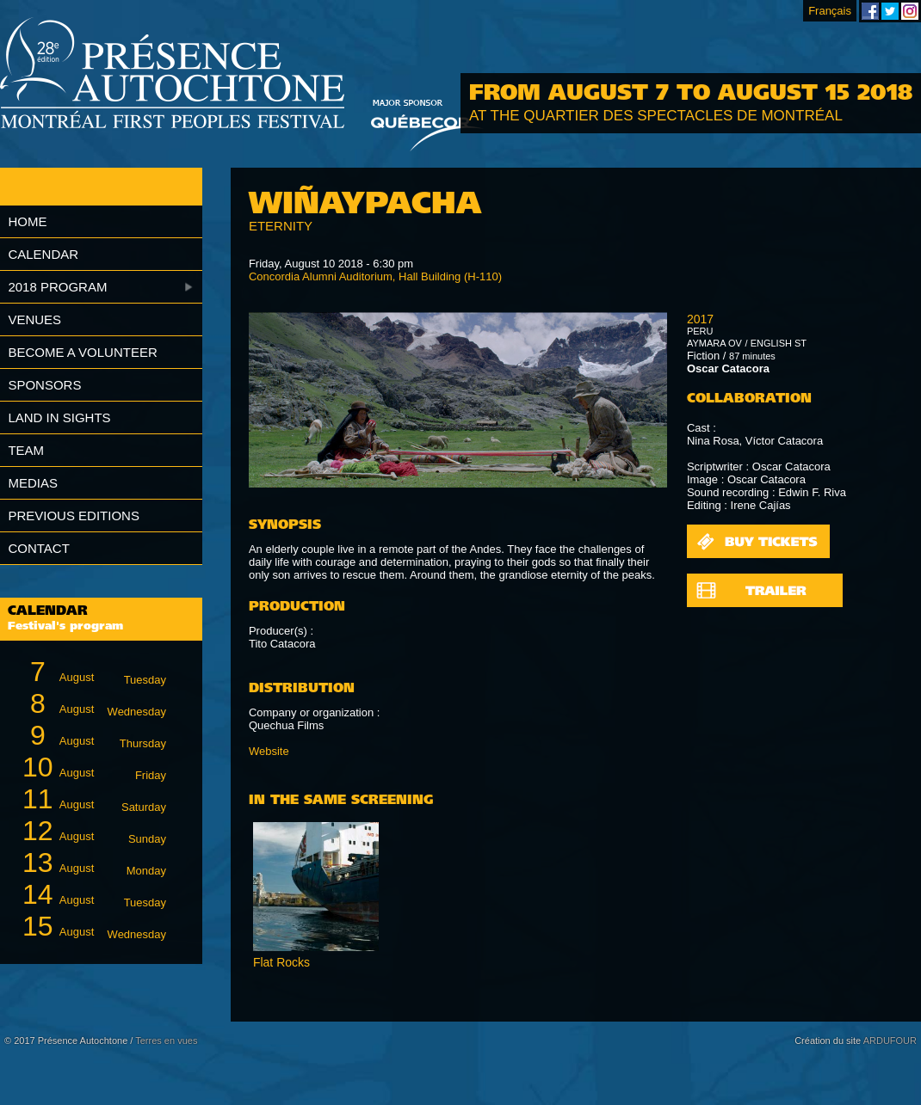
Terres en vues (166, 1040)
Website (269, 751)
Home (27, 221)
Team (26, 450)
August (91, 672)
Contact (38, 548)
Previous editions (73, 515)
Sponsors (44, 385)
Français (829, 10)
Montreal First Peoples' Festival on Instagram (909, 11)
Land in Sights (59, 417)
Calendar (43, 254)
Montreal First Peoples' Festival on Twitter (890, 11)
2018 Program (57, 286)
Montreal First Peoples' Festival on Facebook (870, 11)
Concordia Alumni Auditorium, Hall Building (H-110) (375, 276)
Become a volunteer (82, 352)
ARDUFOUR (890, 1040)
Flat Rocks (281, 962)
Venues (34, 319)
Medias (33, 483)
